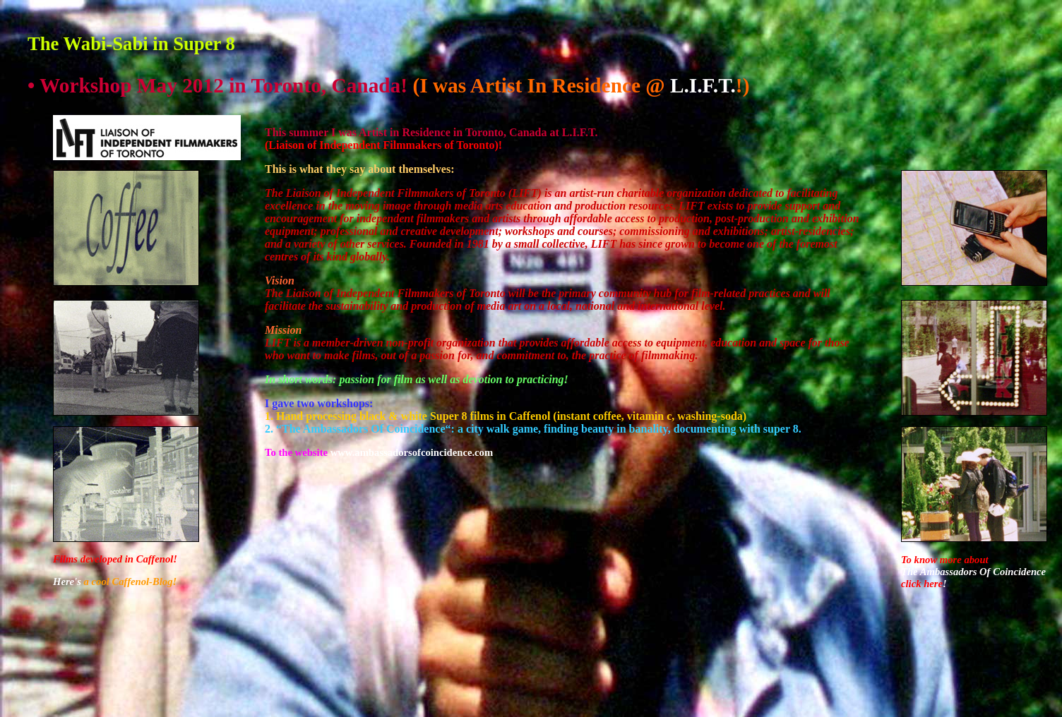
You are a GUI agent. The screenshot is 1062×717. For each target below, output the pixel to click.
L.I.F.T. (703, 85)
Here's (67, 581)
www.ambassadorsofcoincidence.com (411, 452)
